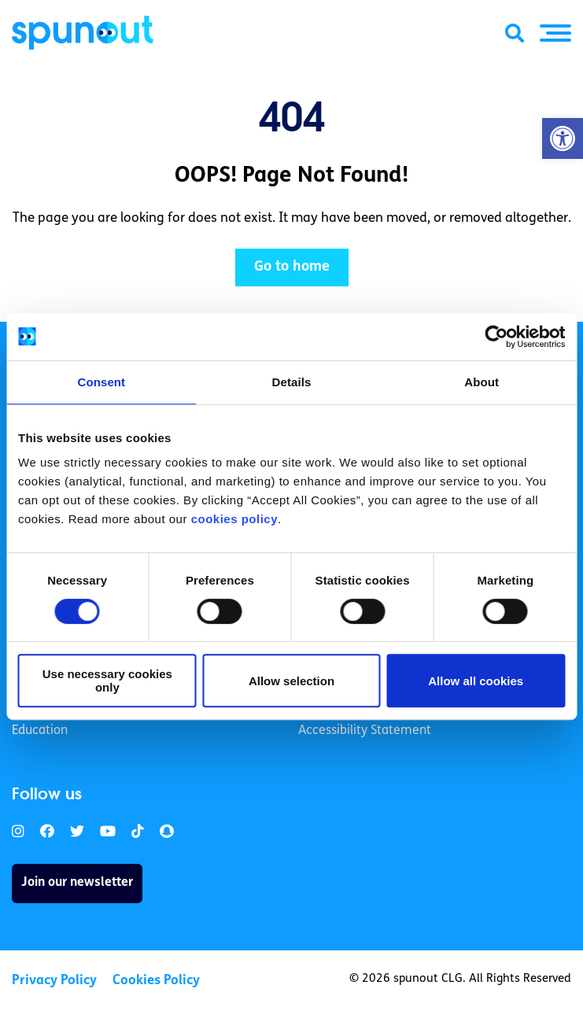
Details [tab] (292, 382)
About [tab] (481, 382)
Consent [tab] (101, 382)
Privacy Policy (54, 980)
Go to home (292, 267)
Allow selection (291, 681)
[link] (18, 832)
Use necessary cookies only (107, 680)
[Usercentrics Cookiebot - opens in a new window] (496, 337)
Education (40, 731)
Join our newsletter (77, 882)
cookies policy (234, 519)
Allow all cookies (475, 681)
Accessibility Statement (364, 731)
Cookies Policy (156, 980)
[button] (562, 138)
